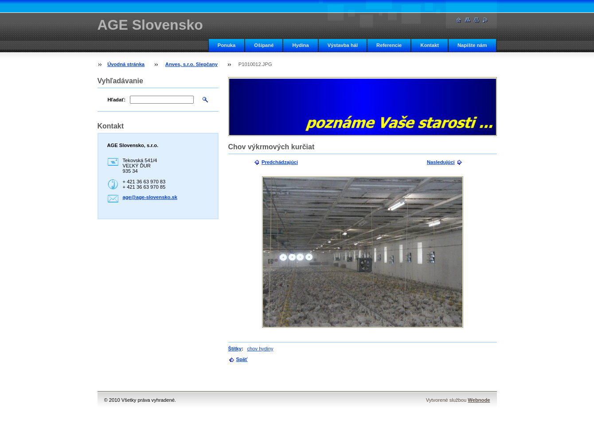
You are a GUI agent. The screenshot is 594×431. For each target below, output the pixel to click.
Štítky (235, 348)
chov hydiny (260, 348)
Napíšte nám (472, 45)
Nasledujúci (441, 162)
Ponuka (226, 45)
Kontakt (429, 45)
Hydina (300, 45)
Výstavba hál (343, 45)
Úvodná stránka (126, 64)
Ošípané (264, 45)
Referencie (389, 45)
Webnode (479, 400)
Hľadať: (117, 99)
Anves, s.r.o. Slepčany (191, 64)
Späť (242, 359)
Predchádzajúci (280, 162)
